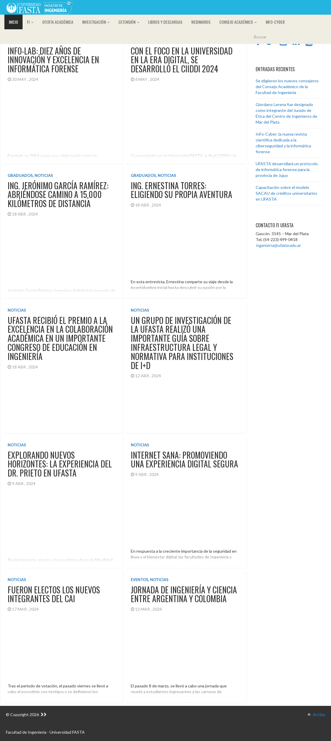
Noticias (44, 173)
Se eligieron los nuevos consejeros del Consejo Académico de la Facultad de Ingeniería (287, 86)
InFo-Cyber (275, 22)
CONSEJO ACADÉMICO (238, 22)
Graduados (20, 173)
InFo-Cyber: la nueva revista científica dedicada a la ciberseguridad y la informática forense (283, 143)
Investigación (96, 22)
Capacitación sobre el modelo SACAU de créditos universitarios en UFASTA (286, 193)
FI (30, 22)
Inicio (13, 22)
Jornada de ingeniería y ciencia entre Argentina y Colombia (182, 587)
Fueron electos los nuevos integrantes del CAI (54, 587)
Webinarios (201, 22)
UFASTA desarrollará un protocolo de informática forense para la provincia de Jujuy (287, 169)
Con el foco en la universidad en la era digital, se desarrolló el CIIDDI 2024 (180, 60)
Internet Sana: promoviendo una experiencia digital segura (183, 454)
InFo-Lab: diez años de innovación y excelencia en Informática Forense (53, 60)
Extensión (128, 22)
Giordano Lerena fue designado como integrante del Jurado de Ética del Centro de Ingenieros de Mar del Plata (286, 113)
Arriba (316, 714)
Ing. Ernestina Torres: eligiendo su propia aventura (180, 188)
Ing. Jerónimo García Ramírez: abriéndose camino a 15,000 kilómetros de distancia (58, 193)
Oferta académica (57, 22)
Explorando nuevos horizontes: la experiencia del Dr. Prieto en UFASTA (60, 459)
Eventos (138, 573)
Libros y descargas (165, 22)
